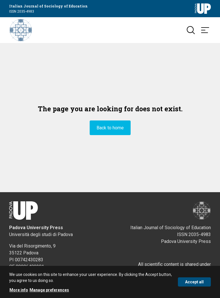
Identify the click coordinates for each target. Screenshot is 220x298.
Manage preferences (49, 291)
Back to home (110, 128)
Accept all (194, 283)
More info (18, 291)
